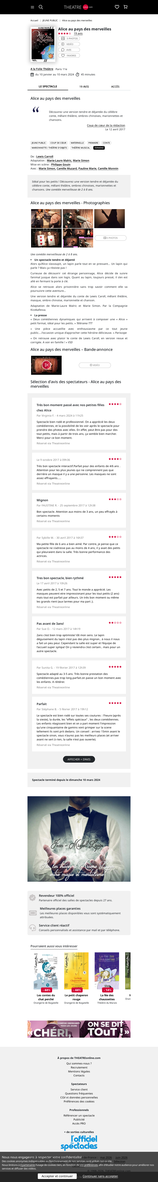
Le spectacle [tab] (48, 86)
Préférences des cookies (79, 1101)
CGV (62, 1097)
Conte (106, 142)
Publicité (79, 1119)
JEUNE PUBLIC (39, 142)
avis (66, 49)
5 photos (69, 38)
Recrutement (79, 1067)
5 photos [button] (111, 238)
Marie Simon (81, 160)
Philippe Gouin (60, 164)
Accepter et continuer (57, 1176)
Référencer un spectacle (79, 1115)
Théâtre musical (81, 147)
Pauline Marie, (87, 168)
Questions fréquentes (79, 1093)
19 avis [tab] (84, 86)
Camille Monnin (108, 168)
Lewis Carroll (44, 156)
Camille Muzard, (67, 168)
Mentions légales (79, 1071)
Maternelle (77, 142)
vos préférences (89, 1165)
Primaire (93, 142)
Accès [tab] (115, 86)
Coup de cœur (58, 142)
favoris (68, 55)
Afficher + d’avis (79, 759)
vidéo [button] (95, 365)
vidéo (67, 44)
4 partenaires (27, 1165)
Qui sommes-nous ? (79, 1063)
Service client (79, 1089)
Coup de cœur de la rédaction (106, 125)
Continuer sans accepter (100, 1176)
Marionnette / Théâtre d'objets (49, 147)
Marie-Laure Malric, (59, 160)
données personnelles (83, 1097)
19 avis (78, 33)
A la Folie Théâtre (42, 69)
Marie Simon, (47, 168)
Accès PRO (79, 1123)
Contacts (79, 1075)
